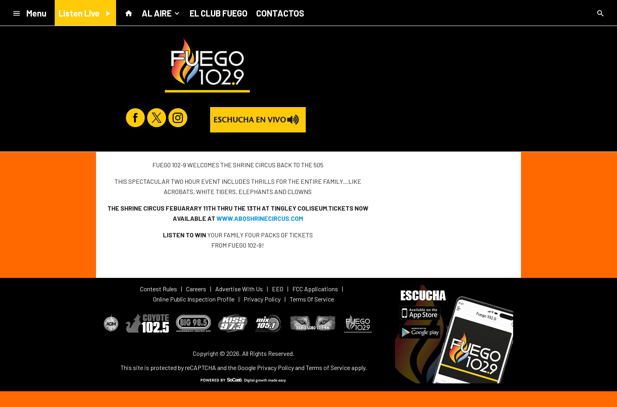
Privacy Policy (275, 367)
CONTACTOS (280, 13)
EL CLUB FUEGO (219, 13)
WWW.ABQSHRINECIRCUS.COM (259, 218)
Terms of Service (328, 367)
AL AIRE (161, 12)
